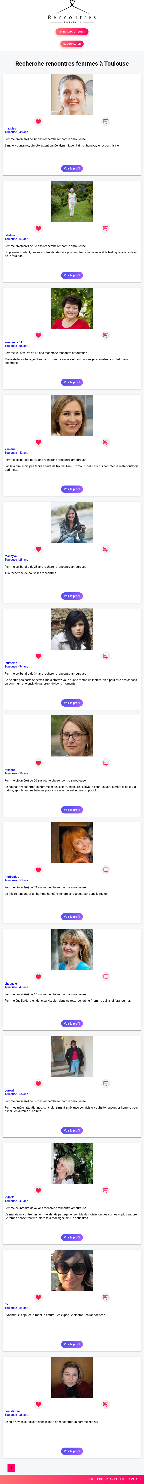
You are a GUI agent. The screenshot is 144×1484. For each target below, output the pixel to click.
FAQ (91, 1479)
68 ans (23, 346)
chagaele (11, 983)
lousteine (11, 663)
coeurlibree (12, 1411)
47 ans (23, 987)
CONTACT (134, 1479)
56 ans (23, 773)
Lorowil (9, 1090)
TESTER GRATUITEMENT (72, 31)
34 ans (23, 666)
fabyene (10, 770)
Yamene (10, 449)
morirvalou (12, 877)
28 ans (23, 559)
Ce (6, 1304)
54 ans (23, 1308)
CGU (100, 1479)
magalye (10, 128)
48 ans (23, 132)
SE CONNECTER (72, 43)
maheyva (11, 556)
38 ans (23, 1415)
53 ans (23, 880)
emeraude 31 (13, 342)
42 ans (23, 452)
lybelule (10, 235)
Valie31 (10, 1197)
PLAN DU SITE (115, 1479)
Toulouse (11, 132)
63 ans (23, 239)
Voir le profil (72, 168)
